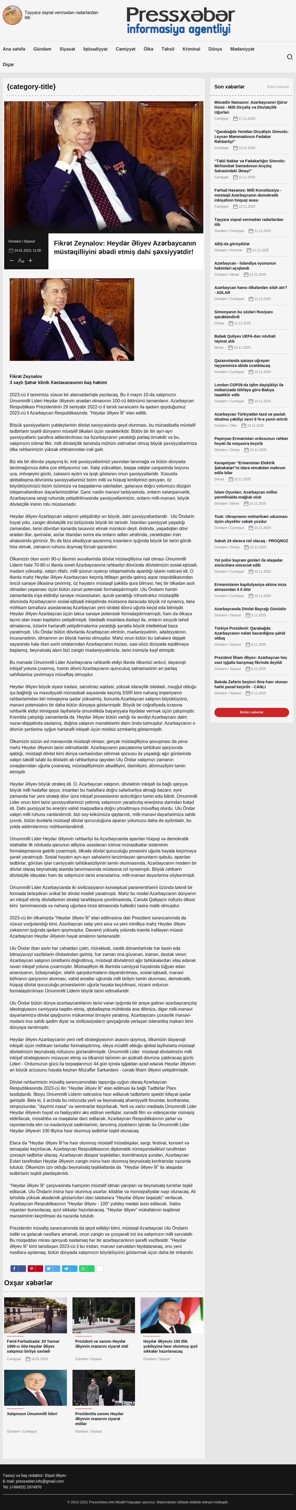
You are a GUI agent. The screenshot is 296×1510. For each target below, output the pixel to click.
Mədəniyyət (242, 49)
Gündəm (42, 49)
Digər (8, 64)
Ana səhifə (14, 49)
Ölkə (149, 49)
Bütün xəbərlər (278, 87)
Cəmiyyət (126, 49)
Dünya (215, 49)
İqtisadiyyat (95, 49)
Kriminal (191, 49)
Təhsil (168, 49)
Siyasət (67, 49)
